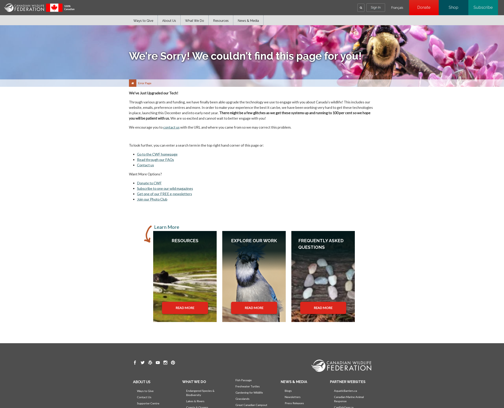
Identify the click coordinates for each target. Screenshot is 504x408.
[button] (360, 8)
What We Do (194, 21)
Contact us (145, 165)
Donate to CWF (149, 183)
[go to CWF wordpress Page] (150, 363)
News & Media (248, 21)
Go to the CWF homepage (157, 154)
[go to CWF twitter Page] (143, 363)
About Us (169, 21)
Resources (221, 21)
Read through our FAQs (155, 159)
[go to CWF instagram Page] (165, 363)
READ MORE (185, 308)
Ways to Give (143, 21)
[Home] (132, 83)
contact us (171, 127)
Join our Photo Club (152, 199)
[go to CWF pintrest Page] (173, 363)
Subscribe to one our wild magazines (165, 188)
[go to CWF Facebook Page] (135, 363)
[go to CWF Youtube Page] (158, 363)
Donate (428, 7)
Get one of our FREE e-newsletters (164, 194)
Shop (458, 7)
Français (397, 8)
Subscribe (486, 7)
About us (141, 382)
